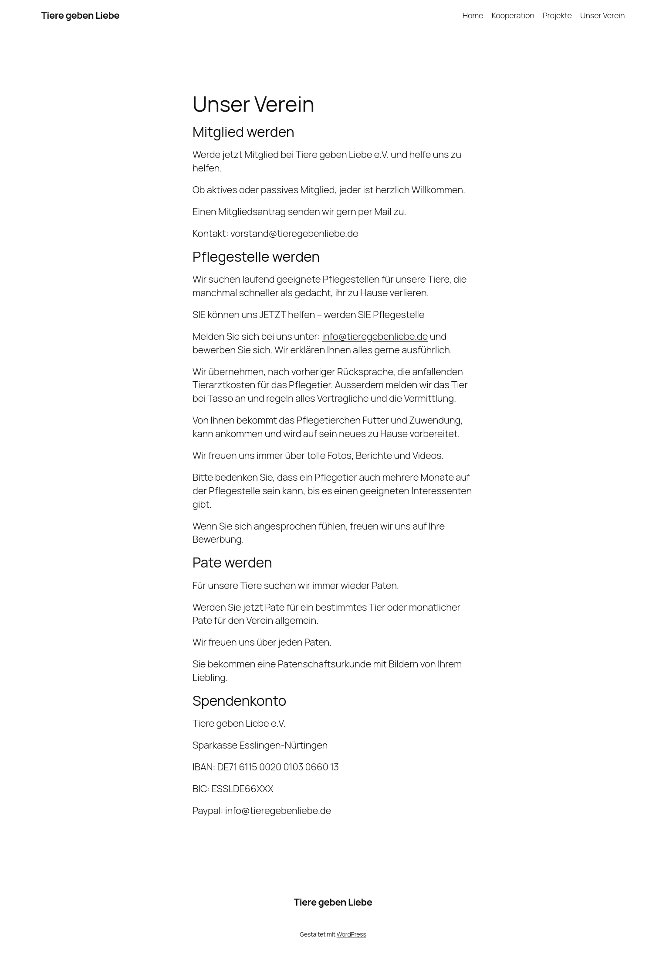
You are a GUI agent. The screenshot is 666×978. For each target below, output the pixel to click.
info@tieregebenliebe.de (375, 336)
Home (473, 15)
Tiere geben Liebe (80, 15)
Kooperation (513, 15)
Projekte (557, 15)
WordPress (351, 934)
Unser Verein (602, 15)
